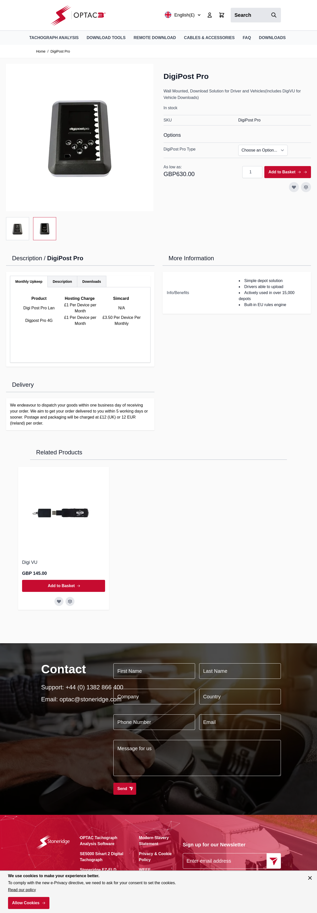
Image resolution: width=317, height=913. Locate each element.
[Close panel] (310, 878)
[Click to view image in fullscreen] (79, 137)
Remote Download (155, 38)
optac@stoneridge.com (90, 699)
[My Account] (210, 15)
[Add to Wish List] (294, 187)
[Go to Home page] (80, 15)
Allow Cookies (25, 903)
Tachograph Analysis (54, 38)
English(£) (183, 15)
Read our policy (22, 890)
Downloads (272, 38)
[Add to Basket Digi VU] (63, 586)
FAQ (247, 38)
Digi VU (29, 562)
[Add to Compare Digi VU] (69, 601)
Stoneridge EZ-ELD (98, 870)
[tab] (29, 281)
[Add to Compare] (306, 187)
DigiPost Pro (60, 51)
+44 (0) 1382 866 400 (94, 687)
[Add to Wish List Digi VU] (58, 601)
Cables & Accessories (209, 38)
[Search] (274, 15)
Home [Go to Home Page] (40, 51)
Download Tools (106, 38)
